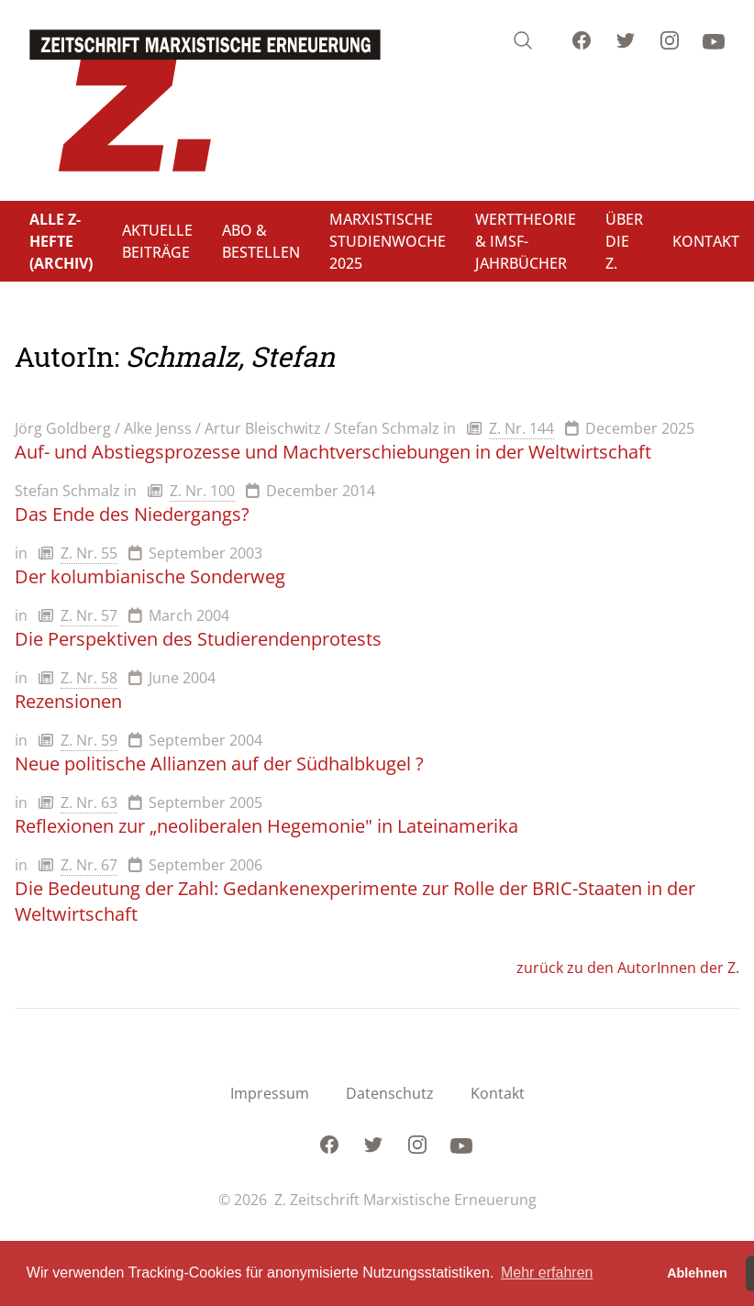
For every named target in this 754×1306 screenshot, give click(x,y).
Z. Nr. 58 (89, 678)
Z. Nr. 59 (89, 740)
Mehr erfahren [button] (547, 1272)
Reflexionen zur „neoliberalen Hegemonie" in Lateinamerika (266, 825)
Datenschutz (390, 1093)
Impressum (269, 1093)
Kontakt (498, 1093)
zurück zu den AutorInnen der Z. (627, 967)
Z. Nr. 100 (202, 491)
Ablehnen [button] (697, 1273)
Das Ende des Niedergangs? (132, 514)
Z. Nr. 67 (89, 865)
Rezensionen (68, 701)
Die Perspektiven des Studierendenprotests (198, 638)
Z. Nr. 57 (89, 615)
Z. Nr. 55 (89, 553)
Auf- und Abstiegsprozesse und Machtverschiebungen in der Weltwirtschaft (333, 451)
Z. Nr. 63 (89, 802)
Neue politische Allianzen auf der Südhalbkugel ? (219, 763)
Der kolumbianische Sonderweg (150, 576)
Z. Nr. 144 (521, 428)
